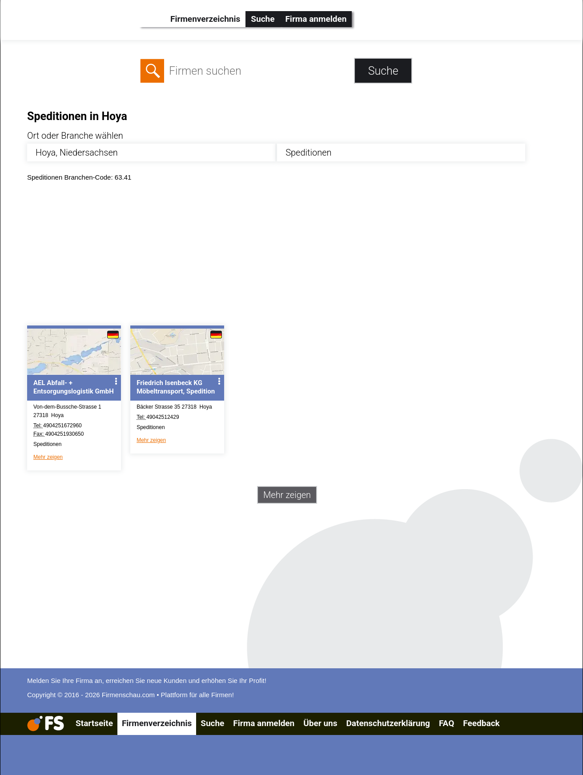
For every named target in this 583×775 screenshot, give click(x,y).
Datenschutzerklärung (388, 723)
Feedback (481, 723)
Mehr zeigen (48, 457)
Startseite (94, 723)
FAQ (446, 723)
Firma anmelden (315, 19)
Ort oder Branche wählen (75, 135)
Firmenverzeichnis (205, 19)
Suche (262, 19)
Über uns (320, 723)
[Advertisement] (294, 255)
